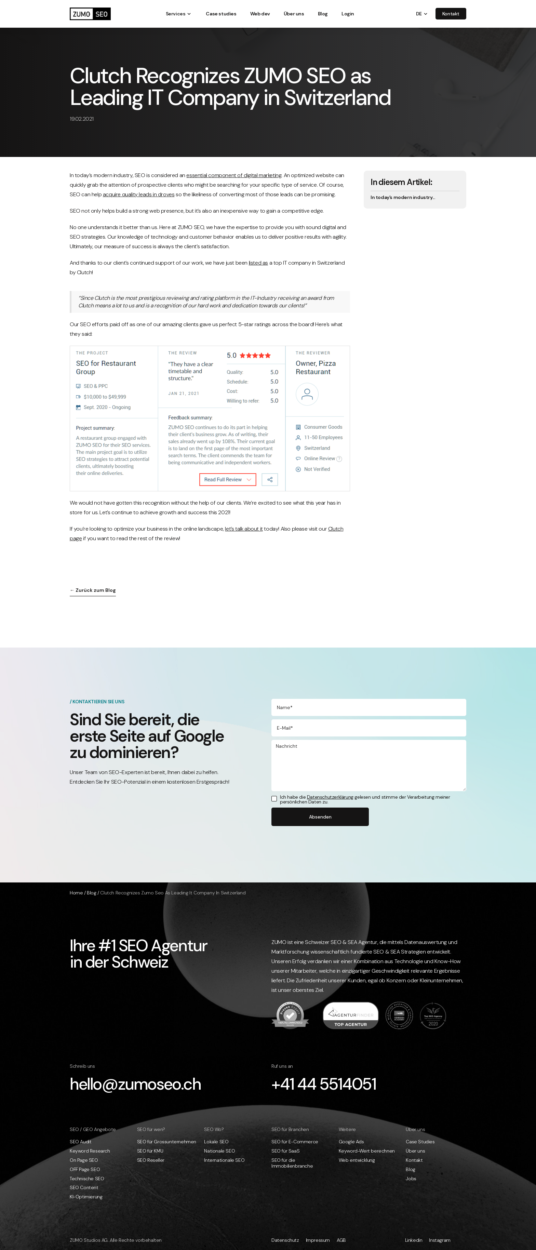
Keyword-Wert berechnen (367, 1151)
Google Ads (351, 1142)
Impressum (318, 1240)
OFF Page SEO (85, 1169)
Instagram (439, 1240)
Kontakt (414, 1160)
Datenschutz (285, 1240)
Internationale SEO (224, 1160)
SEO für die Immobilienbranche (292, 1163)
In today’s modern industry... (403, 197)
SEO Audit (80, 1142)
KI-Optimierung (86, 1197)
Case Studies (420, 1142)
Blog (91, 893)
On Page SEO (84, 1160)
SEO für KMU (150, 1151)
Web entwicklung (357, 1160)
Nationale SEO (219, 1151)
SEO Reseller (150, 1160)
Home (76, 893)
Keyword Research (90, 1151)
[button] (175, 14)
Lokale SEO (216, 1142)
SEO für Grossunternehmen (166, 1142)
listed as (258, 262)
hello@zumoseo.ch (135, 1084)
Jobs (411, 1179)
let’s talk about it (244, 528)
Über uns (415, 1151)
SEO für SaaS (285, 1151)
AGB (341, 1240)
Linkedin (414, 1240)
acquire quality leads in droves (139, 194)
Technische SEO (87, 1179)
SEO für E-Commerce (294, 1142)
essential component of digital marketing (233, 175)
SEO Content (84, 1188)
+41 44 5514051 (323, 1084)
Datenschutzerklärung (330, 797)
